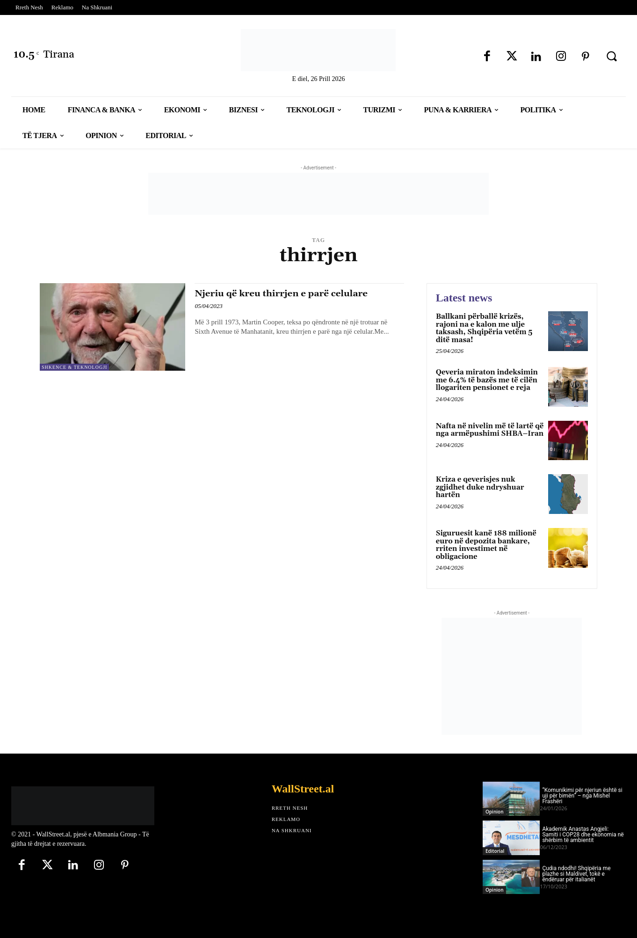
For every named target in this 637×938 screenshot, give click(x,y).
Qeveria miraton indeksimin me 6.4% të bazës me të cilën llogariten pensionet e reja (487, 380)
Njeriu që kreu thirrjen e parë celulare (291, 293)
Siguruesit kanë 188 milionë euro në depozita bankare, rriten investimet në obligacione (486, 545)
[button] (612, 56)
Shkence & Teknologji (74, 367)
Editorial (494, 851)
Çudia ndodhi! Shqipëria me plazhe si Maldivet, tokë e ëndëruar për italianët (576, 874)
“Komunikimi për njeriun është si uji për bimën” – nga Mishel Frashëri (582, 796)
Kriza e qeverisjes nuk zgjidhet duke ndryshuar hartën (480, 487)
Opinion (494, 811)
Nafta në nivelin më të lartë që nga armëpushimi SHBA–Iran (490, 430)
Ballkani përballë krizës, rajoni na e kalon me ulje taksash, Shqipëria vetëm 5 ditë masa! (484, 328)
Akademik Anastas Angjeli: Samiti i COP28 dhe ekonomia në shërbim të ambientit (582, 834)
